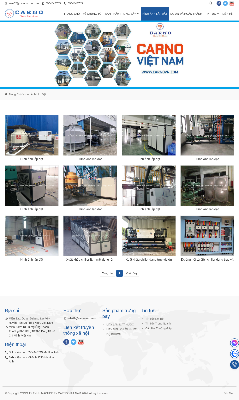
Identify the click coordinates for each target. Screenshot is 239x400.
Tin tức (212, 14)
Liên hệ (227, 13)
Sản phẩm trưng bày (122, 14)
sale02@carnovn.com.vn (24, 3)
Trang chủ (72, 13)
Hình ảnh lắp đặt (154, 13)
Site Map (229, 393)
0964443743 (53, 3)
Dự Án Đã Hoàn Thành (186, 13)
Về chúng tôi (92, 13)
